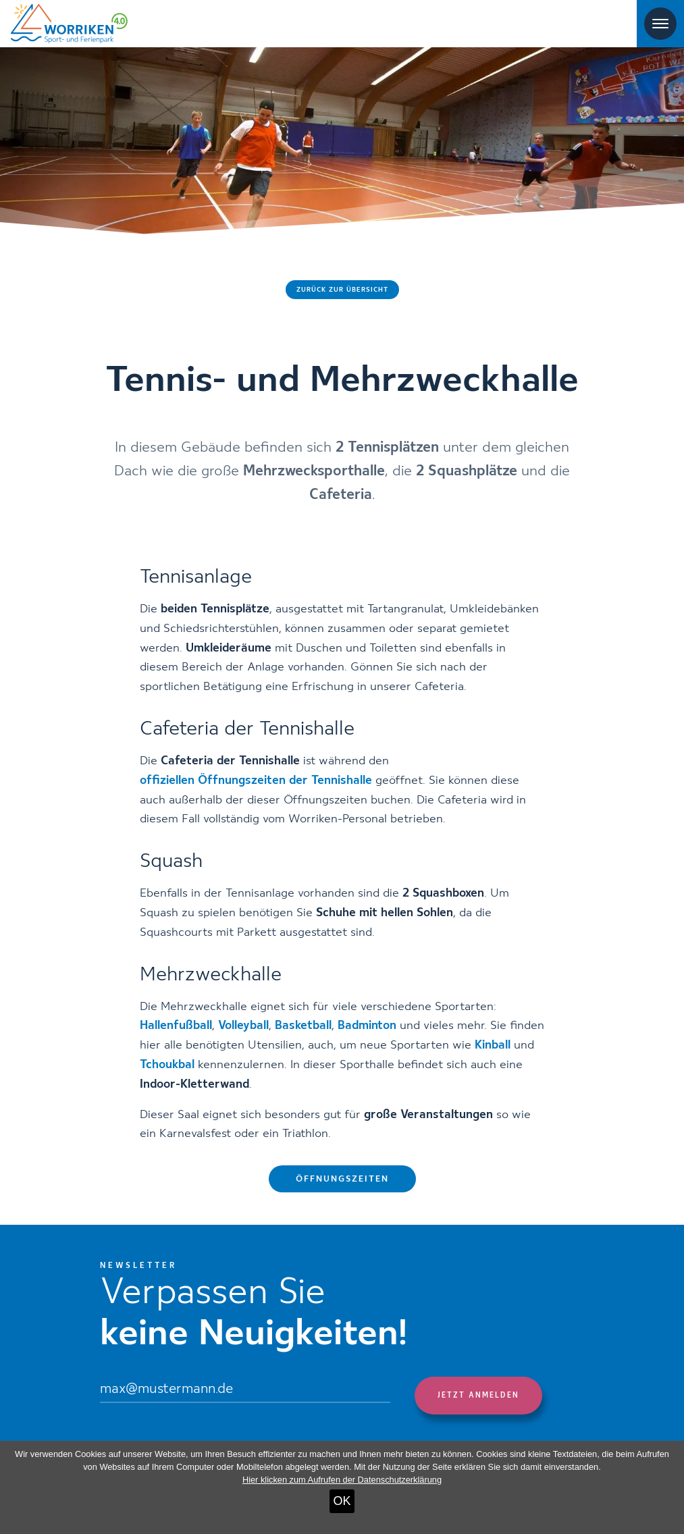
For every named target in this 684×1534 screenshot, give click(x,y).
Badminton (367, 1026)
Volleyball (243, 1026)
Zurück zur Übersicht (342, 289)
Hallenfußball (176, 1026)
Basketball (303, 1026)
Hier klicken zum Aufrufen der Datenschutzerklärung (342, 1480)
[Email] (245, 1390)
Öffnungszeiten (342, 1179)
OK (341, 1501)
